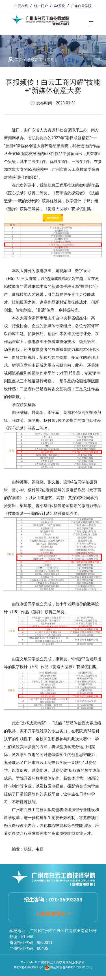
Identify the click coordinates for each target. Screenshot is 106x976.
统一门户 (41, 6)
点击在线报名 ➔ (53, 914)
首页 (19, 59)
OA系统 (59, 6)
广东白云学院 (81, 6)
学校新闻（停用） (43, 59)
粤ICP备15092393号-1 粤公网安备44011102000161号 (53, 967)
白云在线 (21, 6)
